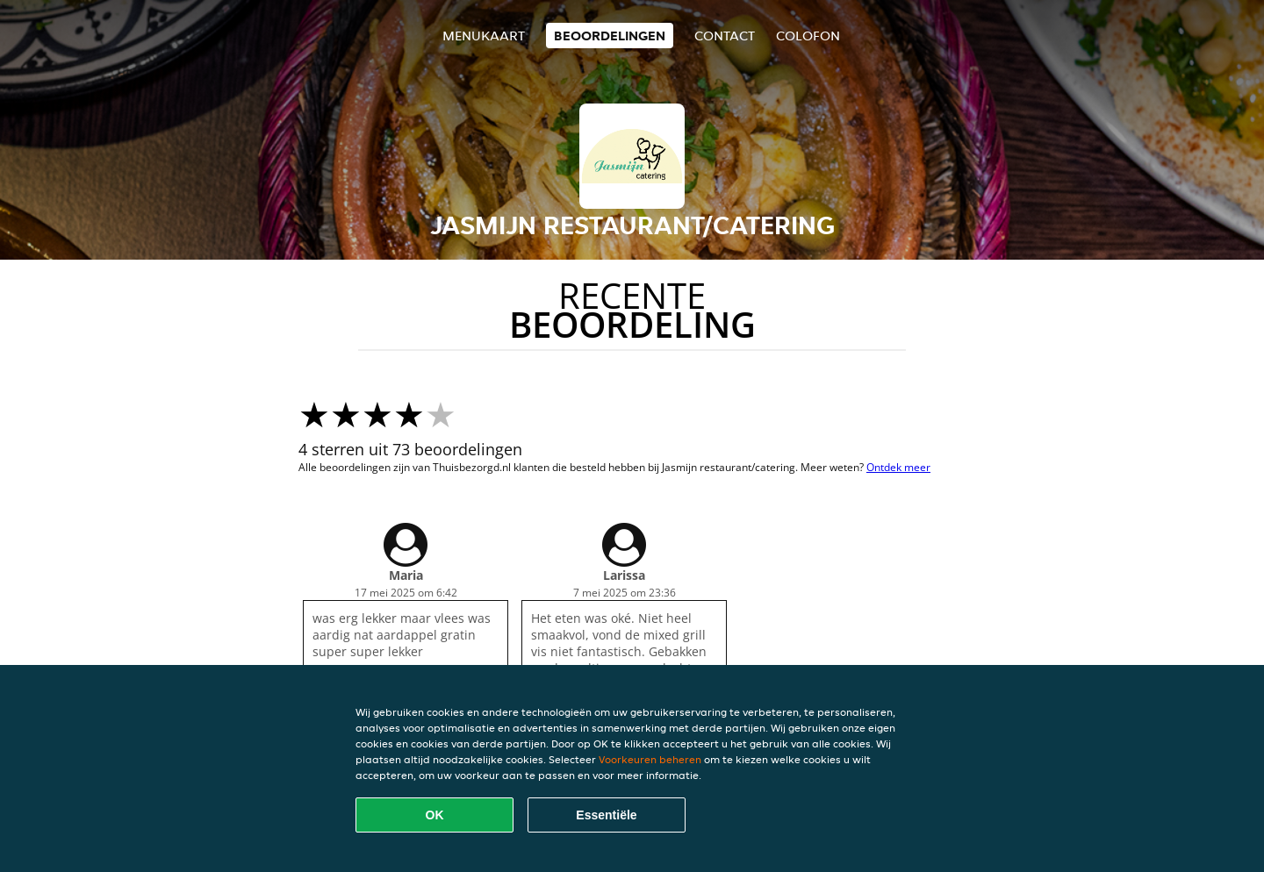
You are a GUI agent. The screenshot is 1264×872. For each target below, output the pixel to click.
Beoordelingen (609, 35)
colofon (808, 35)
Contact (724, 35)
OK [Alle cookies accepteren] (435, 815)
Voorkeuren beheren (650, 759)
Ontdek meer (898, 467)
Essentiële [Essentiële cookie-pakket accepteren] (606, 815)
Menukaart (483, 35)
